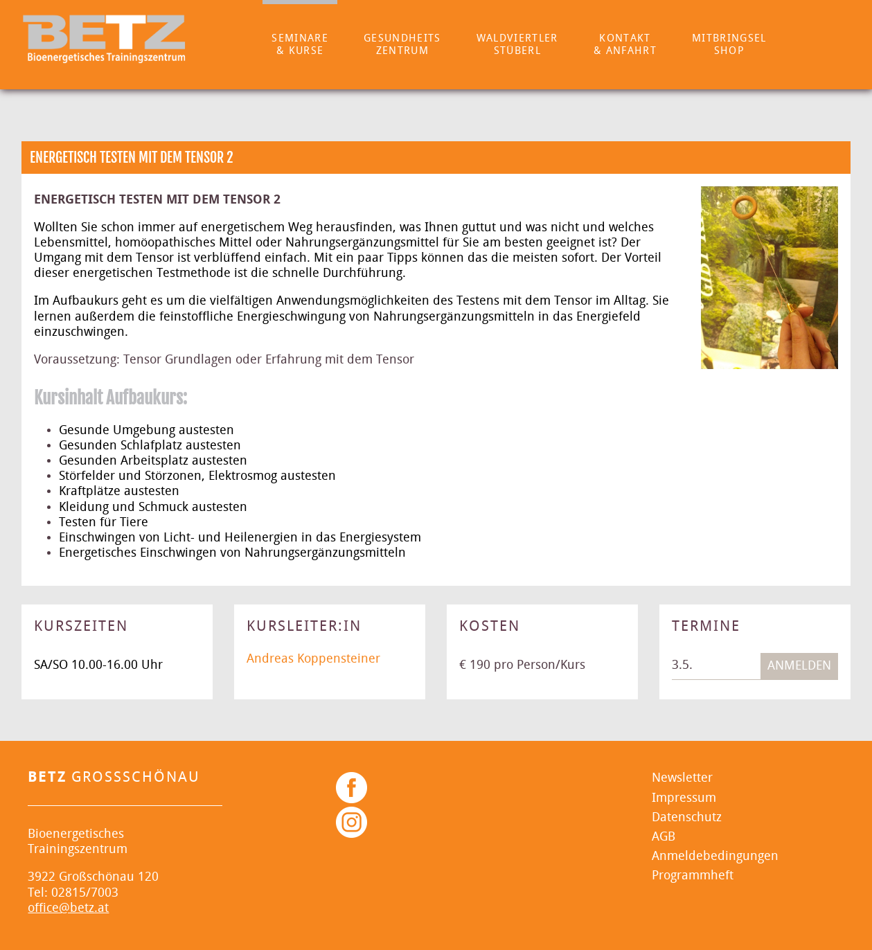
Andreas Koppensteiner (313, 658)
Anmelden (799, 665)
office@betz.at (68, 908)
